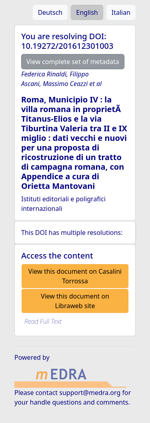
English (87, 12)
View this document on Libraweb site (75, 301)
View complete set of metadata (72, 61)
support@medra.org (89, 392)
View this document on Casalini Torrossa (75, 276)
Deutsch (50, 12)
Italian (121, 12)
